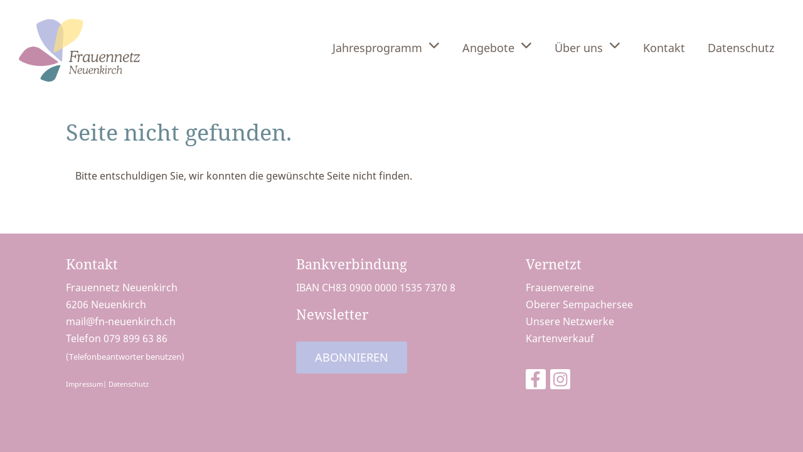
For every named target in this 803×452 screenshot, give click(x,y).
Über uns (587, 47)
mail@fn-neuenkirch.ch (121, 321)
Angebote (497, 47)
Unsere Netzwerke (570, 321)
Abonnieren (351, 357)
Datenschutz (741, 47)
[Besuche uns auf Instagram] (560, 381)
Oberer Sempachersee (579, 304)
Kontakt (664, 47)
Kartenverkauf (560, 338)
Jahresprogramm (386, 47)
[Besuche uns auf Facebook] (536, 381)
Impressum (84, 384)
